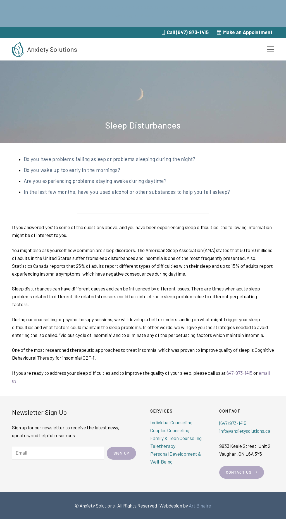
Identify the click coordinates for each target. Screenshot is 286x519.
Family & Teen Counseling (176, 438)
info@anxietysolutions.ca (244, 431)
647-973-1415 (239, 373)
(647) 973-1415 (232, 423)
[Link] (18, 49)
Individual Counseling (171, 422)
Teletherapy (162, 446)
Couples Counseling (169, 430)
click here (164, 15)
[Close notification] (277, 13)
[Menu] (270, 49)
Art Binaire (200, 505)
